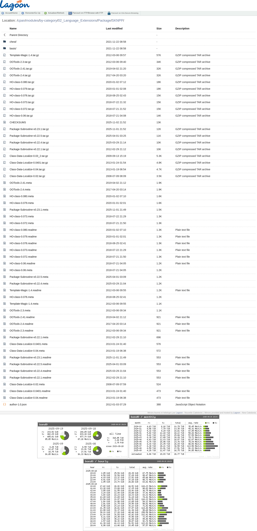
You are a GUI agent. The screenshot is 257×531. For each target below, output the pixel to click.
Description (182, 28)
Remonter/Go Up (32, 13)
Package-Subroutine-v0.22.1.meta (29, 337)
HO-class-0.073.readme (23, 250)
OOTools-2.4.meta (20, 189)
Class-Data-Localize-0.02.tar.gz (27, 176)
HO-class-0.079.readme (23, 236)
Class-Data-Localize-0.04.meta (27, 350)
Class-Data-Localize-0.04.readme (29, 397)
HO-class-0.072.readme (23, 256)
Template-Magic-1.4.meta (24, 303)
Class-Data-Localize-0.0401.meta (28, 344)
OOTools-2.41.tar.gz (21, 68)
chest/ (13, 41)
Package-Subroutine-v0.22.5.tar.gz (29, 135)
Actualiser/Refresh (56, 13)
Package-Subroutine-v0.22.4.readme (30, 370)
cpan (21, 20)
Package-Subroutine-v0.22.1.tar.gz (29, 149)
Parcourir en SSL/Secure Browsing (124, 13)
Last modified (114, 28)
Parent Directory (19, 35)
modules (32, 20)
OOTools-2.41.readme (22, 317)
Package (104, 20)
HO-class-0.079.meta (22, 203)
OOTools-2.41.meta (21, 182)
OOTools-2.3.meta (20, 310)
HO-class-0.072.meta (22, 223)
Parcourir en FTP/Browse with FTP (87, 13)
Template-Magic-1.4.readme (25, 290)
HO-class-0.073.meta (22, 216)
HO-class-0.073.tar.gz (22, 102)
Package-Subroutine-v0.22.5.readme (30, 364)
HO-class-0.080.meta (22, 196)
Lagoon (179, 413)
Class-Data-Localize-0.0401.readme (30, 391)
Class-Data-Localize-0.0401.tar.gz (29, 162)
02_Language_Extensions (77, 20)
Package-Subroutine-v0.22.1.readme (30, 377)
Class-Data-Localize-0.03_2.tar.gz (29, 155)
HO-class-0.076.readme (23, 243)
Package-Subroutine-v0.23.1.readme (30, 357)
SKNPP (117, 20)
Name (13, 28)
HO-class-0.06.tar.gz (21, 115)
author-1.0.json (18, 404)
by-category (48, 20)
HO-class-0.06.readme (22, 263)
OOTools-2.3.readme (21, 330)
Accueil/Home (11, 13)
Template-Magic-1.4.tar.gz (24, 55)
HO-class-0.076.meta (22, 297)
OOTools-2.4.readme (21, 323)
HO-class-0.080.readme (23, 229)
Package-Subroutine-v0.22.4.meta (29, 283)
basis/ (13, 48)
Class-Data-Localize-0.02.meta (27, 384)
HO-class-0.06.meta (21, 270)
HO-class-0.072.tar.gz (22, 108)
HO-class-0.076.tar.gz (22, 95)
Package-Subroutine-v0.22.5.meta (29, 276)
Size (159, 28)
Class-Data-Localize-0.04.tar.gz (27, 169)
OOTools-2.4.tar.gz (20, 75)
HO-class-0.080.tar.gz (22, 82)
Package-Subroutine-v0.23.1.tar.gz (29, 129)
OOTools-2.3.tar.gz (20, 61)
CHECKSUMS (18, 122)
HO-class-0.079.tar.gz (22, 88)
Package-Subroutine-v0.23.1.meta (29, 209)
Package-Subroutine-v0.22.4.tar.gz (29, 142)
